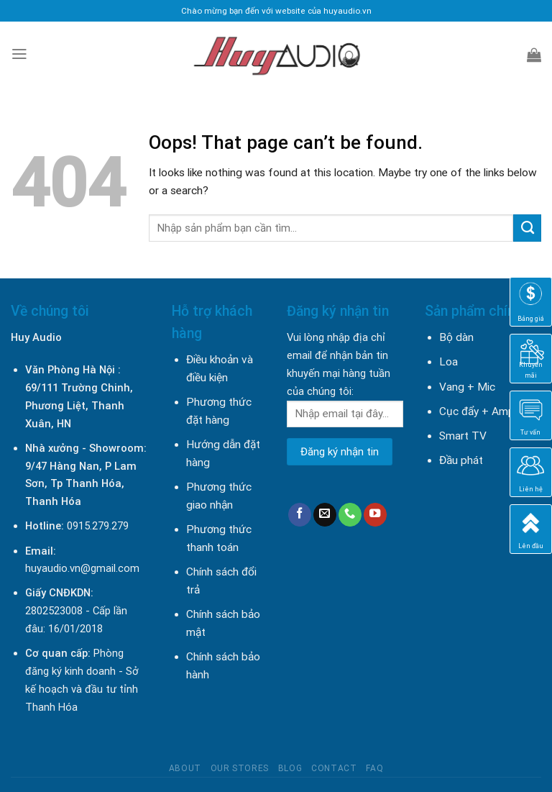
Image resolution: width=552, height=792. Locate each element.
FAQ (374, 768)
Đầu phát (461, 460)
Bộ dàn (456, 337)
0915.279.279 (98, 525)
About (185, 768)
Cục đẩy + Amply (480, 411)
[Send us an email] (324, 515)
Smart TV (463, 435)
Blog (290, 768)
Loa (448, 361)
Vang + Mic (467, 387)
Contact (333, 768)
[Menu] (19, 54)
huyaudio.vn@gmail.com (82, 568)
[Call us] (350, 515)
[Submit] (527, 228)
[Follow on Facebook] (299, 515)
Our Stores (240, 768)
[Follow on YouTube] (375, 515)
